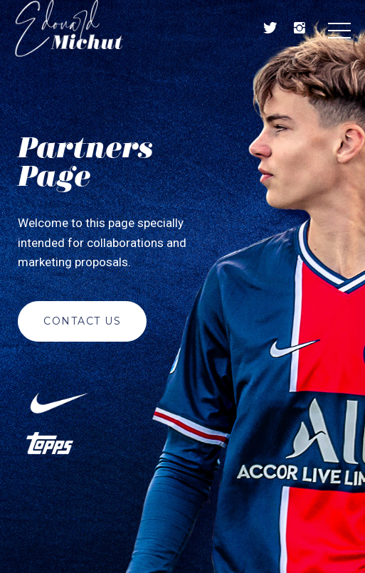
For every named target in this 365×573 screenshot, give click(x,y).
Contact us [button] (82, 321)
